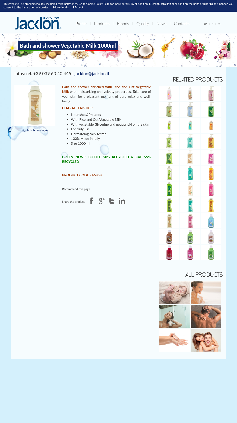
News (161, 23)
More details (61, 7)
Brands (123, 23)
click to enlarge (35, 108)
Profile (81, 23)
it (212, 23)
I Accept (78, 7)
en (205, 23)
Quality (143, 23)
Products (102, 23)
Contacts (182, 23)
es (219, 23)
